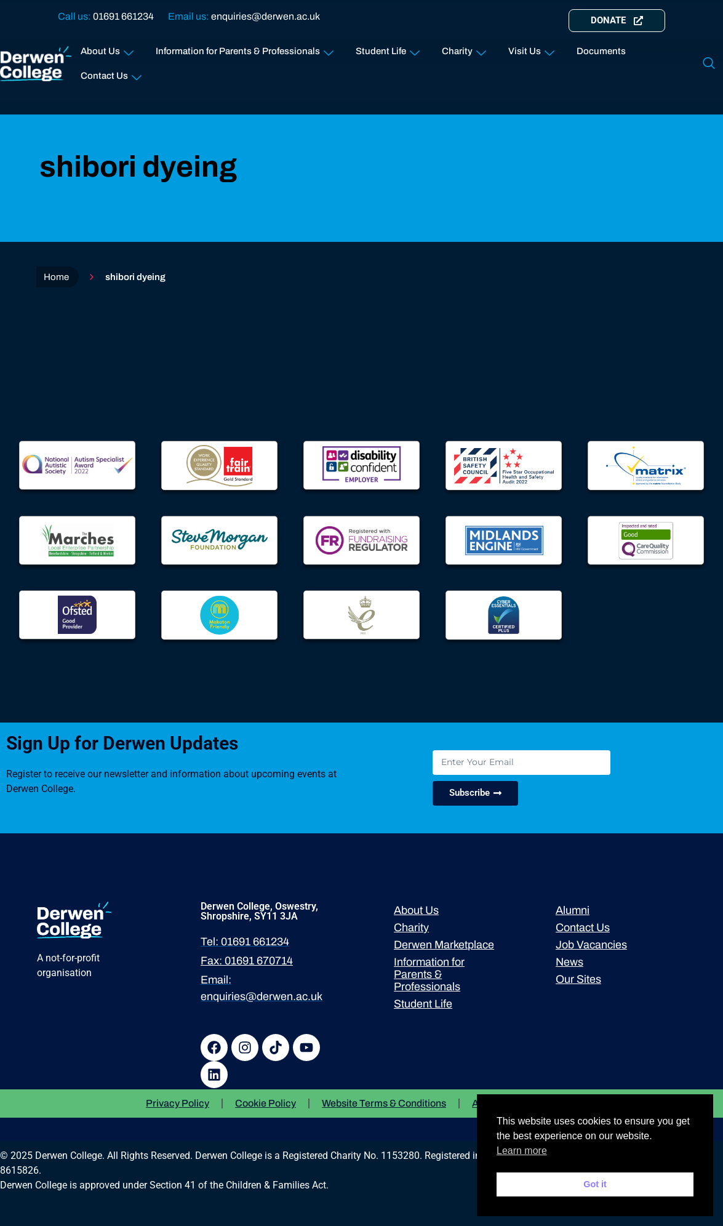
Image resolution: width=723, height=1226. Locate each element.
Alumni (572, 910)
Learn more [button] (522, 1150)
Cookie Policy (265, 1103)
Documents (601, 51)
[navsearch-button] (709, 64)
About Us (107, 49)
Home (56, 277)
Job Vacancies (591, 945)
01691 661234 (123, 16)
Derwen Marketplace (444, 945)
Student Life (388, 49)
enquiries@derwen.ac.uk (265, 16)
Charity (464, 49)
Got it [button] (595, 1184)
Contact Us (111, 73)
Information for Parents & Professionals (245, 49)
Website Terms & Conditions (384, 1103)
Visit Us (531, 49)
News (569, 962)
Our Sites (578, 979)
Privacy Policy (177, 1103)
